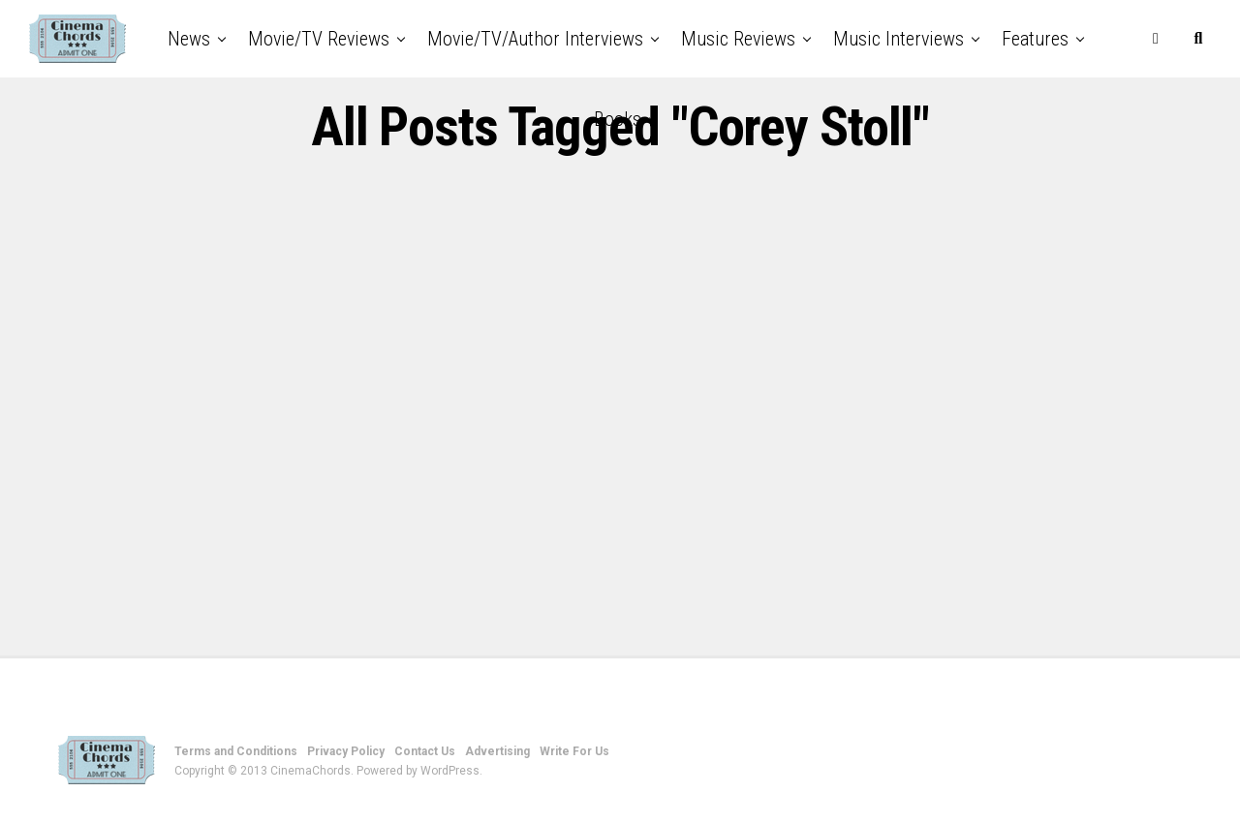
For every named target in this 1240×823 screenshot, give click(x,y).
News (189, 38)
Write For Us (574, 751)
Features (1035, 38)
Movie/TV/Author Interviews (535, 38)
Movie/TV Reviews (318, 38)
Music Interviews (898, 38)
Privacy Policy (346, 751)
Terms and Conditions (235, 751)
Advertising (497, 751)
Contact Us (424, 751)
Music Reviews (738, 38)
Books (617, 119)
